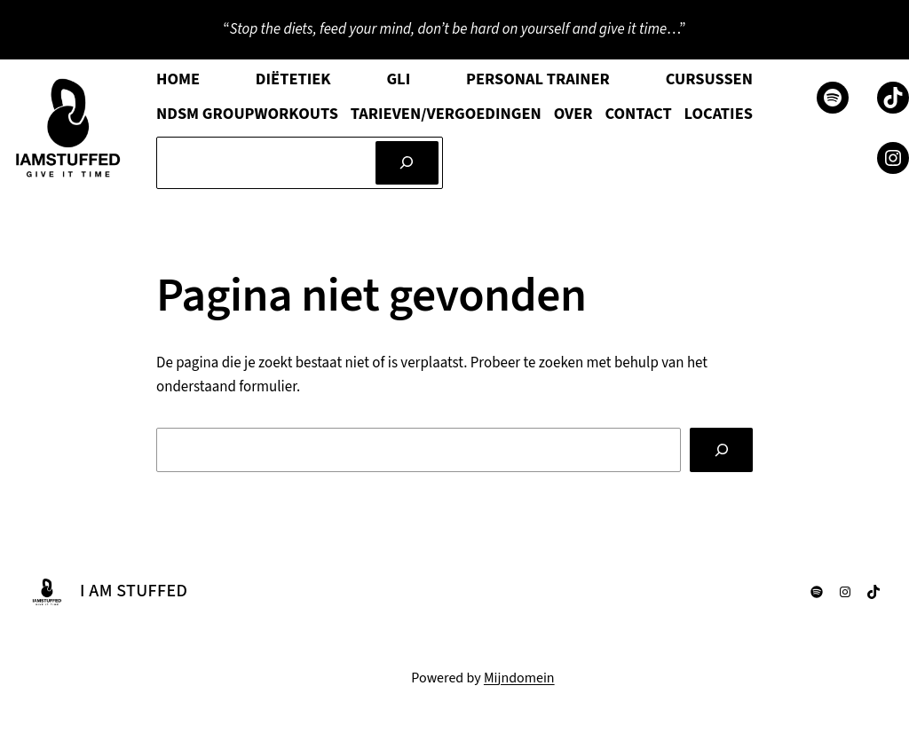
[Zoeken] (407, 163)
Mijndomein (519, 678)
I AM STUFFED (133, 591)
